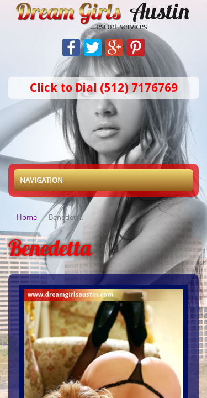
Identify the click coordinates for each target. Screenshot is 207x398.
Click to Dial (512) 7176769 (104, 88)
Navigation (41, 180)
